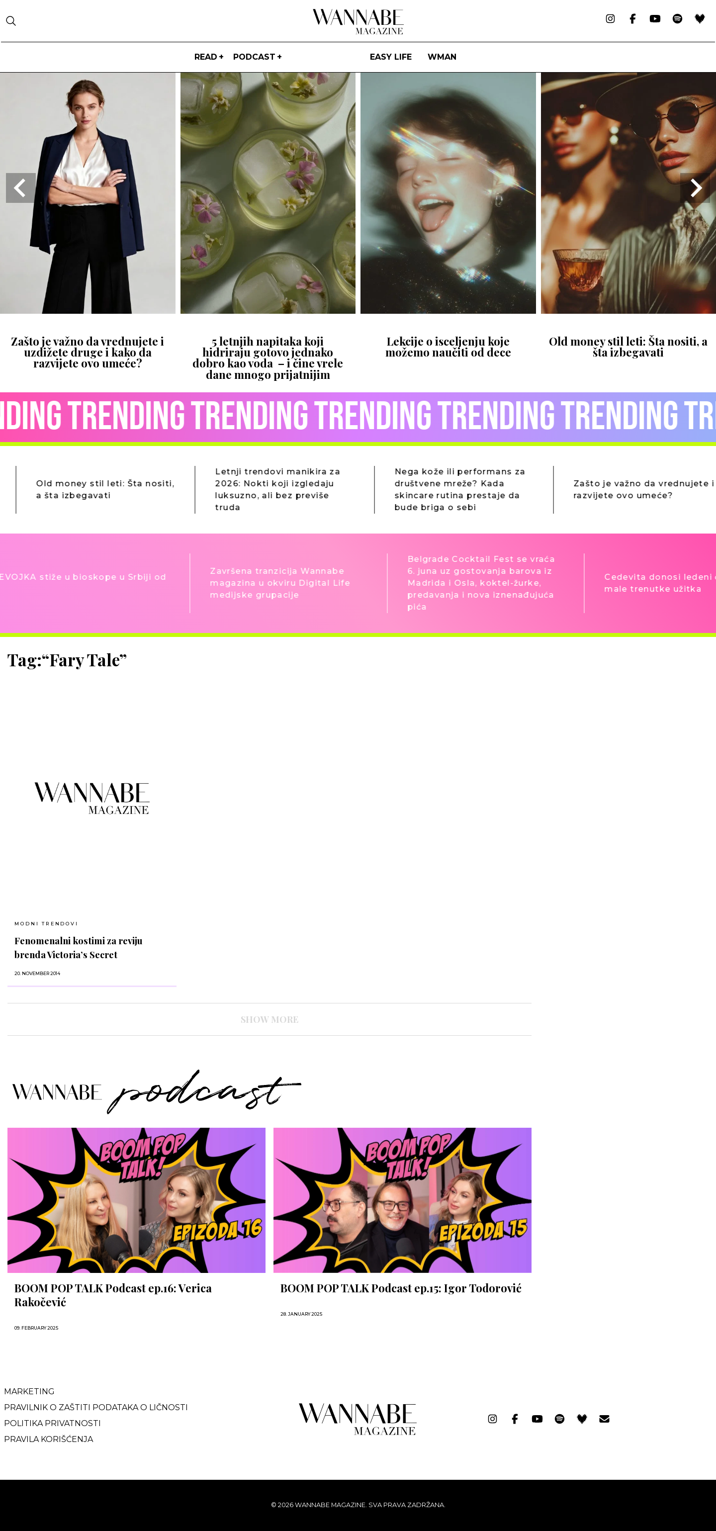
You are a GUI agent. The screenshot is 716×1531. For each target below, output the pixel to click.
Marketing (29, 1391)
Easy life (391, 57)
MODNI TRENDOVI (46, 923)
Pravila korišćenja (48, 1439)
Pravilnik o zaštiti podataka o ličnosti (96, 1407)
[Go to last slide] (21, 188)
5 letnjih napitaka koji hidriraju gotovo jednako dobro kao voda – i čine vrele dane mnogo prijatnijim (267, 358)
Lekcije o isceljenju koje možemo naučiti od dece (448, 347)
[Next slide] (695, 188)
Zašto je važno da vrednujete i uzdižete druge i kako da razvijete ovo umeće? (87, 352)
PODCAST (254, 57)
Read (205, 57)
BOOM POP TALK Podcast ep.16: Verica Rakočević (113, 1295)
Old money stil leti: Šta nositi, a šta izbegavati (628, 347)
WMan (442, 57)
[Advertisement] (614, 719)
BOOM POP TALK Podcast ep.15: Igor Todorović (401, 1288)
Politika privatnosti (52, 1423)
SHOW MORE (269, 1019)
